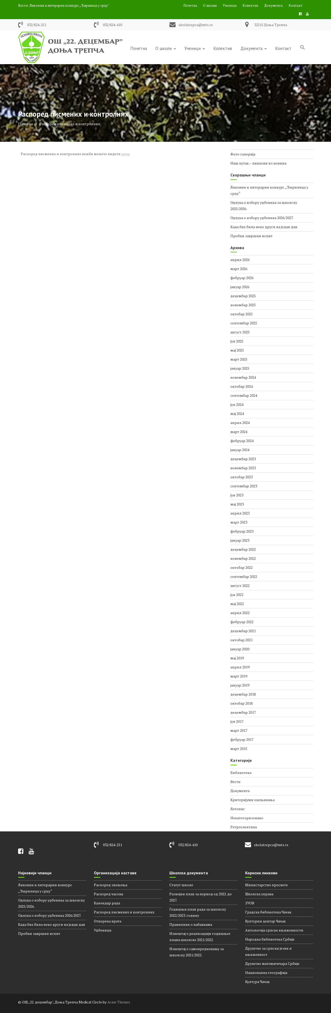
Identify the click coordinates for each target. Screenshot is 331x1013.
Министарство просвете (266, 884)
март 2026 (238, 268)
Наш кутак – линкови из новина (258, 163)
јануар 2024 (239, 449)
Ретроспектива (243, 826)
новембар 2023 (243, 467)
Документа (273, 5)
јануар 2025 (239, 368)
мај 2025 (237, 350)
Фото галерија (242, 154)
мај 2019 (237, 658)
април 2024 (240, 422)
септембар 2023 (243, 485)
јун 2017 (236, 721)
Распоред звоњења (110, 884)
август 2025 (240, 332)
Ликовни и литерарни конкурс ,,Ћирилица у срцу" (69, 5)
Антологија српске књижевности (274, 930)
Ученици (230, 5)
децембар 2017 (243, 712)
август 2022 (240, 585)
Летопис (237, 808)
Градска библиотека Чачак (268, 912)
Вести (235, 781)
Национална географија (266, 972)
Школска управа (259, 893)
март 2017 (238, 730)
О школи (210, 5)
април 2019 (240, 667)
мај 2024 (237, 413)
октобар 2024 (241, 386)
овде (125, 153)
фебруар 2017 (241, 739)
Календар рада (107, 902)
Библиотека (240, 772)
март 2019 (238, 676)
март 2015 (238, 748)
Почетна (190, 5)
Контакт (296, 5)
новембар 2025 (243, 304)
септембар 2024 (243, 395)
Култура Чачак (257, 981)
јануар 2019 (239, 685)
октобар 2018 (241, 703)
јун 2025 (236, 341)
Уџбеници (102, 930)
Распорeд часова (108, 893)
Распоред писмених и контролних (124, 912)
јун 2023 (236, 495)
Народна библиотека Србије (270, 939)
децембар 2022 (243, 549)
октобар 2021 (241, 639)
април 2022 (240, 612)
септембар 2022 (243, 576)
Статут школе (181, 884)
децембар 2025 (243, 295)
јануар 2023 (239, 540)
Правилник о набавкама (190, 924)
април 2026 (240, 259)
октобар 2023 (241, 476)
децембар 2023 (243, 458)
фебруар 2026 (241, 277)
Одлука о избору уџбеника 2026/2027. (262, 217)
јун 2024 (236, 404)
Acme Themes (118, 1002)
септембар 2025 (243, 323)
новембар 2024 (243, 377)
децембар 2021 (243, 630)
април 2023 (240, 513)
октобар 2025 (241, 313)
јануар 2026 (239, 286)
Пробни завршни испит (251, 235)
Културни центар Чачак (265, 921)
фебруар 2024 (241, 440)
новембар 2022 (243, 558)
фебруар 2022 (241, 621)
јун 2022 (236, 594)
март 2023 (238, 522)
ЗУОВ (249, 902)
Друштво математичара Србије (272, 963)
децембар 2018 (243, 694)
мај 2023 (237, 504)
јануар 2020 (239, 648)
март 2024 (238, 431)
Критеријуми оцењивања (252, 799)
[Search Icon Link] (302, 48)
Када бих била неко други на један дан (263, 226)
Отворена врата (107, 921)
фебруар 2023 (241, 531)
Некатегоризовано (246, 817)
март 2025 (238, 359)
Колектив (250, 5)
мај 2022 (237, 603)
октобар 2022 (241, 567)
